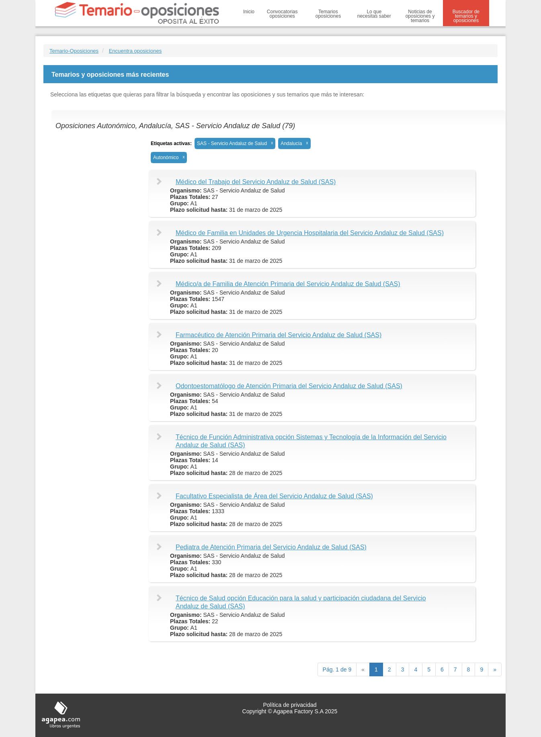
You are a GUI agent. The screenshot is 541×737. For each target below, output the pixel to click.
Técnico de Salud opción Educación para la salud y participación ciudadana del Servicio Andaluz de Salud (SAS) (301, 602)
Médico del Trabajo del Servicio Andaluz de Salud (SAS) (256, 181)
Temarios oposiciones (328, 14)
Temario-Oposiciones (73, 51)
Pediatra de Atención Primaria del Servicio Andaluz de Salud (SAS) (271, 547)
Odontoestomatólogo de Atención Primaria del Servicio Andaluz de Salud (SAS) (289, 386)
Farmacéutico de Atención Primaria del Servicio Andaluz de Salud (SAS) (278, 335)
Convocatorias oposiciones (282, 14)
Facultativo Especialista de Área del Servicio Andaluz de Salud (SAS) (274, 496)
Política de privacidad (289, 705)
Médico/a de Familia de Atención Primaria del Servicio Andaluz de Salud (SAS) (288, 283)
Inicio (248, 11)
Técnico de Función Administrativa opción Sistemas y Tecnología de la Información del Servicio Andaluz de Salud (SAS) (311, 441)
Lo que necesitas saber (374, 14)
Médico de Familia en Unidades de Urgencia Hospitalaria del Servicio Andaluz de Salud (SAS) (310, 232)
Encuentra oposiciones (135, 51)
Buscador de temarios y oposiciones (466, 16)
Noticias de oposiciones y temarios (420, 16)
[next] (495, 669)
